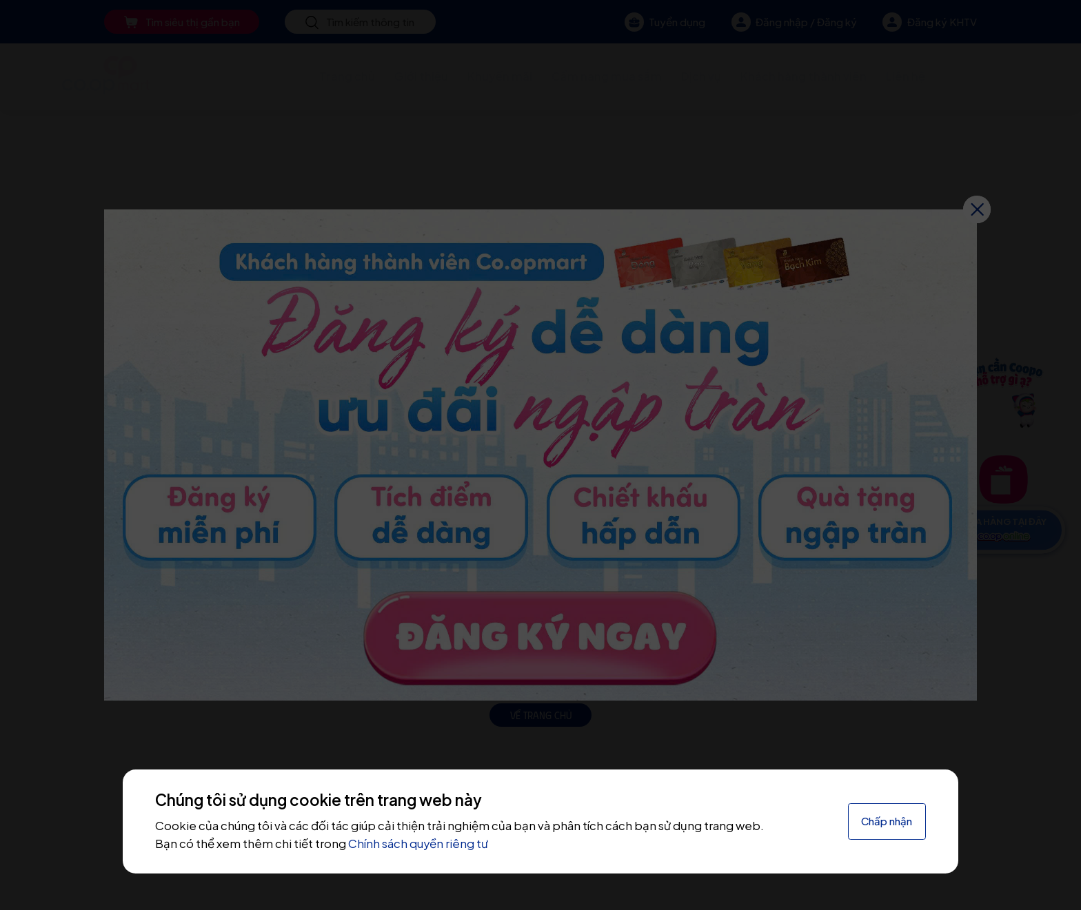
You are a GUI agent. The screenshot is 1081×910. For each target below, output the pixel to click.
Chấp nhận (886, 821)
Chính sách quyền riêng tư (418, 843)
